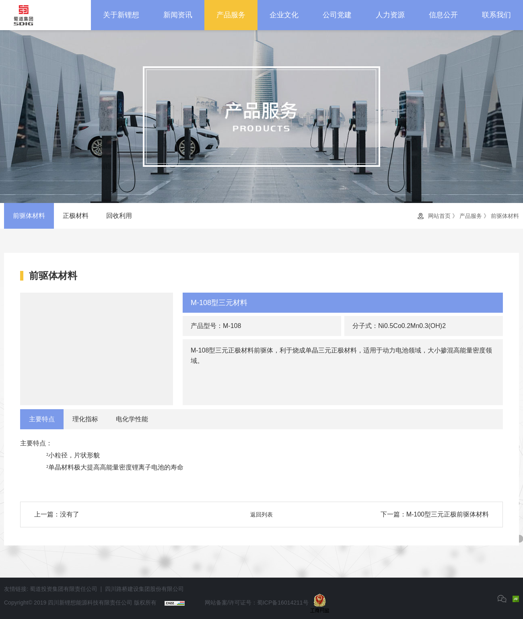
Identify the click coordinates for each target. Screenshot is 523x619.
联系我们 (496, 15)
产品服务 (230, 15)
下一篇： (435, 514)
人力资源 (390, 15)
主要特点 (42, 419)
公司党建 (337, 15)
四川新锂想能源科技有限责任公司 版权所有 (102, 602)
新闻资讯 (177, 15)
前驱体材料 (29, 215)
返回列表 (261, 514)
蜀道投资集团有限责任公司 (63, 589)
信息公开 (443, 15)
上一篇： (56, 514)
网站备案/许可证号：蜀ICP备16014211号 (257, 602)
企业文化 (284, 15)
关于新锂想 (121, 15)
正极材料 (76, 215)
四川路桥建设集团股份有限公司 (144, 589)
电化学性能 (132, 419)
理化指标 (85, 419)
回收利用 (119, 215)
